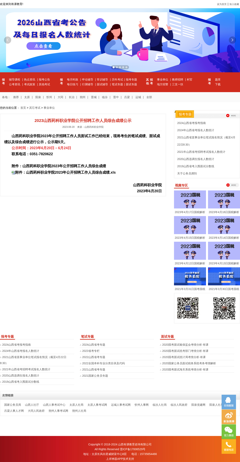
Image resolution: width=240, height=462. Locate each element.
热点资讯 (30, 79)
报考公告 (44, 79)
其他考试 (44, 84)
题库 (218, 79)
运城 (138, 97)
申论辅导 (88, 79)
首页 (23, 107)
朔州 (82, 97)
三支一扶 (177, 84)
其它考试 (34, 107)
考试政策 (30, 84)
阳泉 (38, 97)
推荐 (16, 97)
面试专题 (131, 84)
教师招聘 (178, 79)
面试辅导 (103, 84)
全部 (149, 97)
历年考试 (117, 79)
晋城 (94, 97)
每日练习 (73, 84)
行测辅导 (88, 84)
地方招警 (163, 84)
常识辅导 (103, 79)
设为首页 (222, 4)
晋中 (116, 97)
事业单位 (163, 79)
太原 (27, 97)
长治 (71, 97)
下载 (218, 84)
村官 (189, 79)
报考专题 (131, 79)
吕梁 (127, 97)
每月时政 (73, 79)
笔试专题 (117, 84)
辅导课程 (15, 79)
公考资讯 (15, 84)
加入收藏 (234, 4)
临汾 (105, 97)
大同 (60, 97)
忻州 (49, 97)
